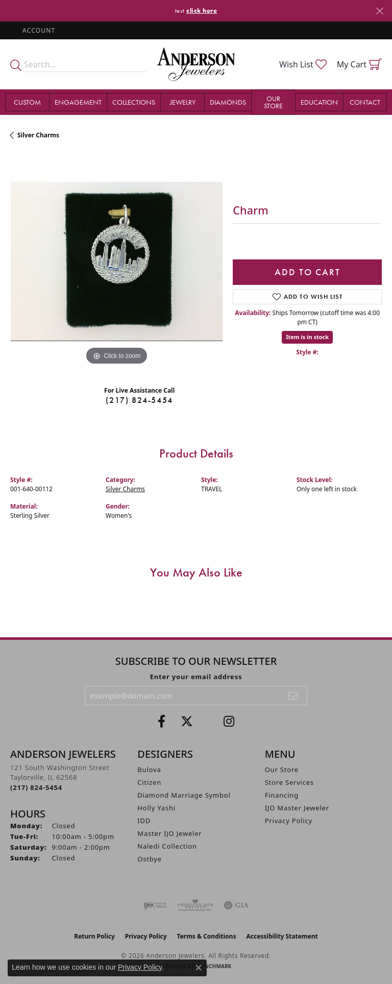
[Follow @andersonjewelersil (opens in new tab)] (228, 721)
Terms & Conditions (206, 936)
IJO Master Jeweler (297, 807)
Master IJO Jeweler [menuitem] (169, 833)
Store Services (289, 782)
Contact (365, 102)
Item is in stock (307, 337)
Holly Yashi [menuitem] (156, 807)
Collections (133, 102)
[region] (116, 261)
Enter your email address (196, 676)
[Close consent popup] (198, 968)
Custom (27, 102)
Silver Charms (38, 135)
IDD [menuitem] (144, 820)
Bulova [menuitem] (149, 769)
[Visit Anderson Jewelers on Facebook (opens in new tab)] (161, 721)
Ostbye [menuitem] (149, 858)
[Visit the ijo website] (154, 905)
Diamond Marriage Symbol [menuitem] (183, 795)
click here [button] (201, 10)
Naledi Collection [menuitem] (167, 846)
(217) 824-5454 (139, 400)
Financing (282, 795)
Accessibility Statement (281, 936)
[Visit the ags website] (195, 905)
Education (319, 102)
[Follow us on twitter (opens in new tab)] (187, 721)
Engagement (78, 102)
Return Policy (94, 936)
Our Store (273, 102)
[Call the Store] (36, 787)
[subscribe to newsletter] (293, 695)
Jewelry (182, 102)
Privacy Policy (288, 820)
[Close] (379, 11)
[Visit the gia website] (236, 905)
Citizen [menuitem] (149, 782)
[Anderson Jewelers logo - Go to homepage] (196, 64)
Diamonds (228, 102)
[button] (37, 30)
